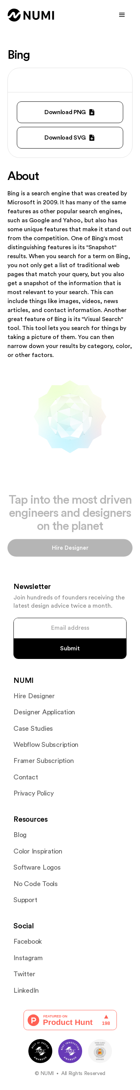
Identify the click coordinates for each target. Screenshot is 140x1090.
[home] (31, 15)
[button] (122, 14)
